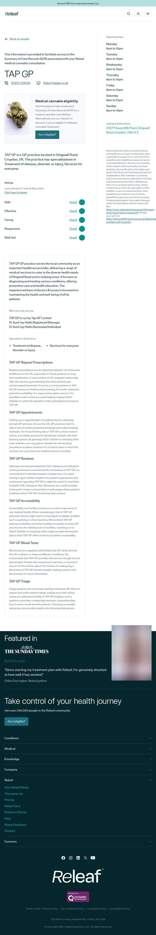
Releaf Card (12, 806)
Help (7, 818)
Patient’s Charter (15, 812)
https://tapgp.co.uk (55, 83)
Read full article (14, 660)
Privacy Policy (50, 908)
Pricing (9, 800)
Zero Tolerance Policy (72, 908)
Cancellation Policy (120, 908)
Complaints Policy (97, 908)
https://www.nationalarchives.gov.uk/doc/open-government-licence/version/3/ (130, 211)
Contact (9, 831)
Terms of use (33, 908)
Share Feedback (15, 824)
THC (97, 3)
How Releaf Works (16, 787)
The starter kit (13, 793)
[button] (138, 13)
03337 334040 (20, 83)
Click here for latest (15, 192)
